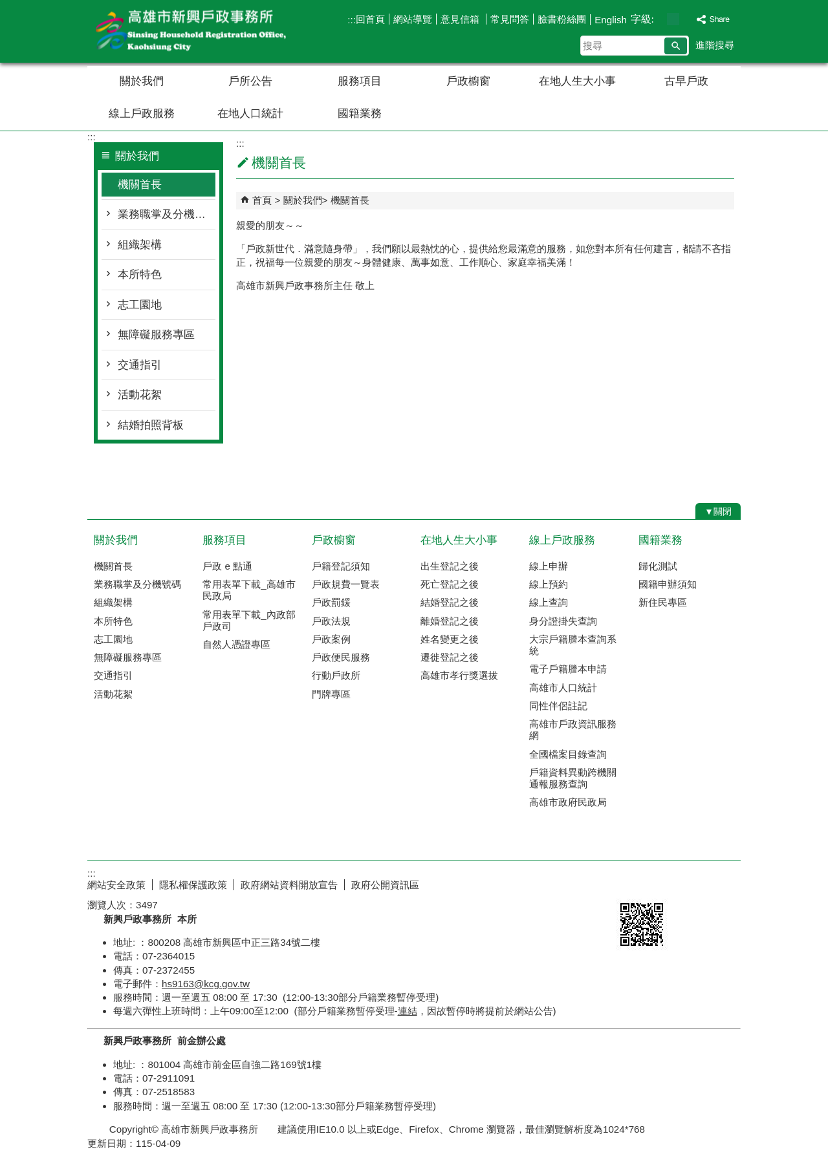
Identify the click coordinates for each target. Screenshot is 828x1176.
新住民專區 (662, 602)
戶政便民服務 (341, 657)
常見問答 (509, 19)
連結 (407, 1010)
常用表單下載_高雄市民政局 (248, 590)
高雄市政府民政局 (568, 801)
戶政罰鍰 (331, 602)
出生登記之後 (449, 566)
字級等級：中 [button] (673, 19)
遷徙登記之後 (449, 657)
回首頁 (370, 19)
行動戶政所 (336, 675)
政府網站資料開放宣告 (289, 884)
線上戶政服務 (142, 113)
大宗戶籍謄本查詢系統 (572, 645)
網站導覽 (412, 19)
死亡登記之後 (449, 584)
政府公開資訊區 (385, 884)
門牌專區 (331, 694)
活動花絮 (140, 395)
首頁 (262, 200)
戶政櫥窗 (468, 81)
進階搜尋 (714, 44)
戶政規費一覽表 (346, 584)
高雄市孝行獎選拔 (459, 675)
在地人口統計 (250, 113)
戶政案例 (331, 639)
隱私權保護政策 (193, 884)
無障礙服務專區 (156, 334)
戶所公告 (250, 81)
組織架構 (140, 245)
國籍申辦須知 (667, 584)
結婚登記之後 (449, 602)
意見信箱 (461, 19)
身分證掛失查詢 (563, 620)
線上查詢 (548, 602)
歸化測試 (657, 566)
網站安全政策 (116, 884)
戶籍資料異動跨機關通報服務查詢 (572, 778)
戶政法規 (331, 620)
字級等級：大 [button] (686, 19)
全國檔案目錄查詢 (568, 754)
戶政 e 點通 (227, 566)
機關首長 (140, 184)
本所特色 (140, 274)
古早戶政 (686, 81)
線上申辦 (548, 566)
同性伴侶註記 (558, 705)
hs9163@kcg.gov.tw (206, 983)
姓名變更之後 (449, 639)
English (610, 19)
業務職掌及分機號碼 (166, 214)
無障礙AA (693, 883)
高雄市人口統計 (563, 687)
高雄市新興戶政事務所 (196, 31)
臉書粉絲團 (562, 19)
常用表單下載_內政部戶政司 (248, 620)
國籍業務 (360, 113)
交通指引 (140, 365)
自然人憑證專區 (236, 644)
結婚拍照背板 (151, 425)
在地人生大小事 (577, 81)
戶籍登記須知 (341, 566)
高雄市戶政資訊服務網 (572, 729)
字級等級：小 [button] (659, 19)
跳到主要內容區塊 (6, 6)
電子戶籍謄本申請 (568, 668)
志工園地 (140, 305)
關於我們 (142, 81)
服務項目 (360, 81)
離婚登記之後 (449, 620)
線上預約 (548, 584)
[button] (675, 45)
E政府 (630, 882)
